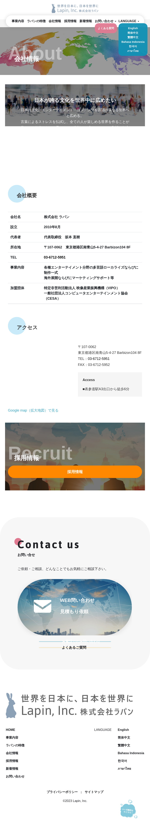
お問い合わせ (104, 21)
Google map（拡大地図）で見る (33, 410)
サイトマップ (94, 792)
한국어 (122, 761)
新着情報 (85, 21)
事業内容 (18, 21)
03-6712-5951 (55, 257)
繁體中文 (124, 745)
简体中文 (124, 737)
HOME (70, 729)
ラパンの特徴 (36, 21)
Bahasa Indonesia (131, 753)
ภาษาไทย (124, 768)
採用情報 (70, 21)
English (123, 729)
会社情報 (55, 21)
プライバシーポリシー (62, 792)
